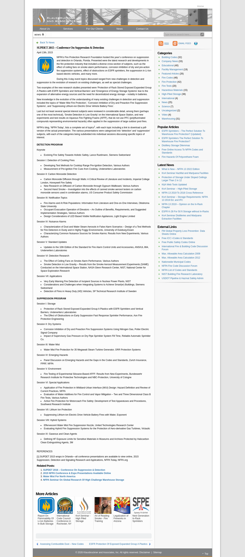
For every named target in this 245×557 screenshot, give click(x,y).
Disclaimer (144, 552)
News (164, 102)
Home (200, 6)
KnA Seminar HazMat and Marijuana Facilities (185, 173)
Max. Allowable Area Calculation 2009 (181, 253)
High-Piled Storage (171, 94)
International (168, 98)
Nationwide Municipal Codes (176, 262)
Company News (170, 61)
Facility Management (172, 69)
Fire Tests (167, 86)
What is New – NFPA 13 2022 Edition (181, 169)
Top (206, 553)
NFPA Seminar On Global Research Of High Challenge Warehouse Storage (83, 480)
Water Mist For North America (59, 476)
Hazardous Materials (172, 90)
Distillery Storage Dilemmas (176, 145)
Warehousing (168, 118)
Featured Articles (170, 73)
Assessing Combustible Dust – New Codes (62, 544)
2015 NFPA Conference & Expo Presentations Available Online (77, 473)
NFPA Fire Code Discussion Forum (179, 266)
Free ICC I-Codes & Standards (177, 238)
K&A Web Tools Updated (174, 184)
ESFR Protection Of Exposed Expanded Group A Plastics (118, 544)
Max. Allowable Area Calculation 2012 (181, 257)
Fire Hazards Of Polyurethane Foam (180, 157)
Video (164, 114)
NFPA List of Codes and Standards (179, 270)
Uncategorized (169, 110)
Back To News (47, 42)
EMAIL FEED (185, 43)
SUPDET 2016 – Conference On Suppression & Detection (74, 470)
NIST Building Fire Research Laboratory (182, 274)
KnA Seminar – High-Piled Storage (179, 188)
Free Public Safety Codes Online (178, 242)
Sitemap (157, 552)
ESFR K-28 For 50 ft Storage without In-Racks (185, 211)
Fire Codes (167, 77)
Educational (168, 65)
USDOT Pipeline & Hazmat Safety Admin (182, 278)
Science (166, 106)
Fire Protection (169, 82)
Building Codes (169, 57)
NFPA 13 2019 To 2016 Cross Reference (182, 192)
